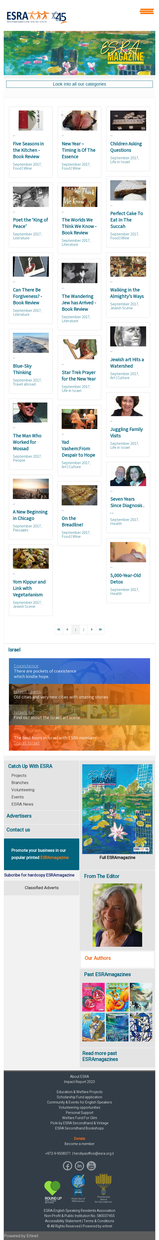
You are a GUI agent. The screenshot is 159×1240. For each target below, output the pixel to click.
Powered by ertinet (97, 1226)
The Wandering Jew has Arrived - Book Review (79, 302)
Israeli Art (24, 712)
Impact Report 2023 (79, 1081)
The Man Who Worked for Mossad (27, 442)
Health (116, 523)
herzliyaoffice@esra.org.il (94, 1153)
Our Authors (98, 958)
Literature (21, 238)
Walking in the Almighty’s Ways (127, 293)
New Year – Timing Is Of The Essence (78, 150)
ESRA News (22, 804)
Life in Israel (120, 162)
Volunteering (22, 790)
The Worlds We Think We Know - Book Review (79, 226)
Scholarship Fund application (79, 1097)
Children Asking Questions (126, 146)
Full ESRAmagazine (117, 858)
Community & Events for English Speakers (79, 1102)
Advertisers (18, 816)
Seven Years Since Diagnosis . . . (127, 505)
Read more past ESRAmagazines (100, 1056)
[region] (79, 53)
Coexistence (26, 666)
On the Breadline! (72, 521)
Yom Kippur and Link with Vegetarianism (29, 588)
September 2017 (27, 164)
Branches (19, 783)
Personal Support (79, 1112)
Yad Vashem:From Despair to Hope (78, 448)
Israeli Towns (27, 691)
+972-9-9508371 (58, 1153)
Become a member (80, 1144)
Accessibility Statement (63, 1221)
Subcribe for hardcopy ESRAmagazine (39, 875)
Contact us (18, 830)
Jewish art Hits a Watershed (127, 362)
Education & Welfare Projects (80, 1092)
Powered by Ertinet (21, 1236)
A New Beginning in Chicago (30, 515)
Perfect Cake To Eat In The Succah (126, 219)
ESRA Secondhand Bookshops (79, 1128)
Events (17, 797)
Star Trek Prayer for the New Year (79, 375)
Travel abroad (24, 384)
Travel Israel (27, 743)
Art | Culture (120, 378)
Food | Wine (22, 168)
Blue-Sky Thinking (22, 369)
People (19, 460)
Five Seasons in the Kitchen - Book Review (28, 150)
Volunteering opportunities (79, 1107)
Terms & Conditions (98, 1221)
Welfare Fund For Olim (79, 1118)
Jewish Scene (121, 308)
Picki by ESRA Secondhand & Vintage (79, 1123)
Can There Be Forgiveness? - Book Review (27, 296)
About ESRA (79, 1076)
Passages (20, 530)
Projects (18, 775)
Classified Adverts (42, 888)
